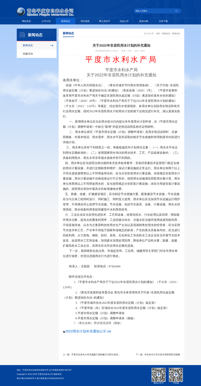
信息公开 (124, 21)
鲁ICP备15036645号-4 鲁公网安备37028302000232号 (40, 378)
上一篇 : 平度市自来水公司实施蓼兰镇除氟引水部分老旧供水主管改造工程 (99, 354)
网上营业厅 (104, 21)
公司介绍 (46, 21)
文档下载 (163, 21)
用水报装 (85, 21)
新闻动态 (65, 21)
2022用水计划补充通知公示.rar (88, 331)
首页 (158, 33)
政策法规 (143, 21)
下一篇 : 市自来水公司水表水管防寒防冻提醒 (158, 354)
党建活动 (28, 53)
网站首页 (26, 21)
